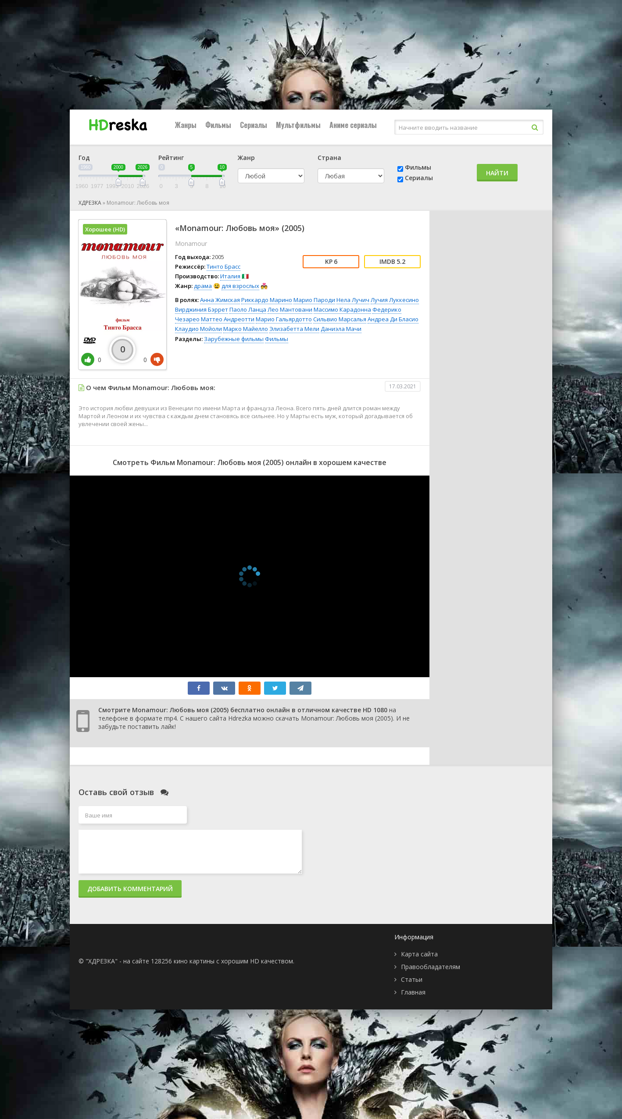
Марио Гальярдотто (284, 319)
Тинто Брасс (223, 266)
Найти (497, 173)
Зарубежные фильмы (234, 339)
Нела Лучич (352, 300)
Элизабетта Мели (294, 329)
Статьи (411, 979)
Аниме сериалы (353, 125)
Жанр (246, 157)
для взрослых (240, 286)
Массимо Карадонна (342, 309)
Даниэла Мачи (341, 329)
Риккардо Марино (266, 300)
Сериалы (253, 125)
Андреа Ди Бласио (393, 319)
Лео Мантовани (290, 309)
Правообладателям (430, 967)
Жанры (186, 125)
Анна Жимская (220, 300)
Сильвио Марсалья (339, 319)
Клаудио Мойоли (198, 329)
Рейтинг (171, 157)
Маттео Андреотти (227, 319)
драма (203, 286)
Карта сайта (419, 954)
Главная (413, 992)
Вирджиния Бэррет (201, 309)
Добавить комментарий (130, 889)
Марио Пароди (314, 300)
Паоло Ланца (247, 309)
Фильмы (218, 125)
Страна (329, 157)
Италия (230, 276)
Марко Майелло (245, 329)
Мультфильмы (298, 125)
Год (84, 157)
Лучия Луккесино (395, 300)
